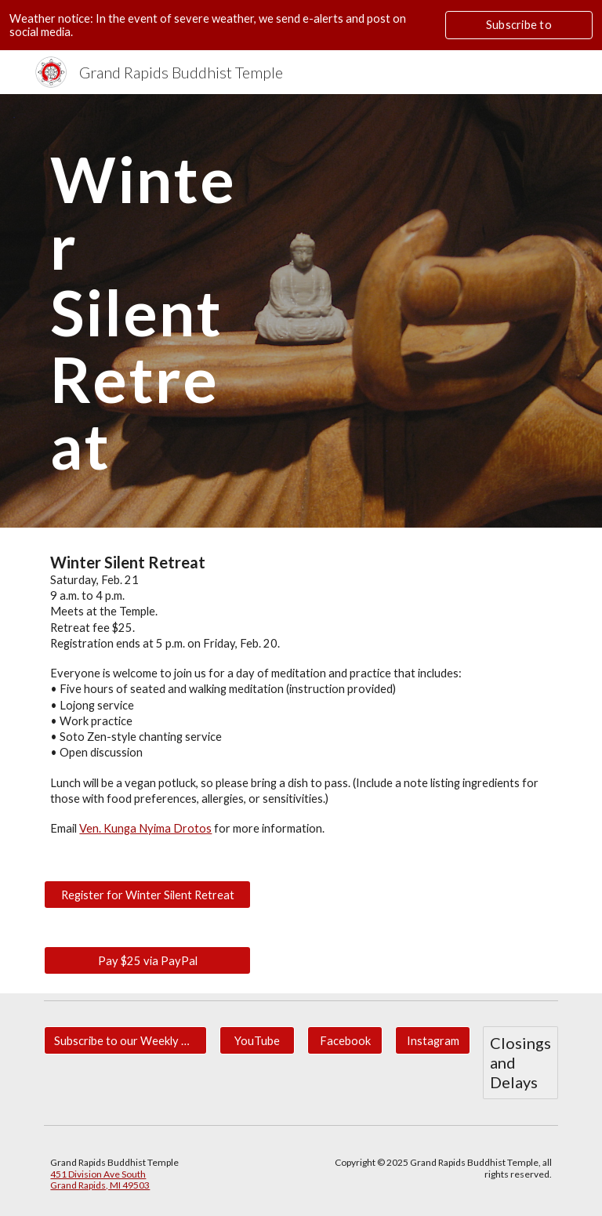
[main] (147, 311)
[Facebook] (344, 1040)
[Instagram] (432, 1040)
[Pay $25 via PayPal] (147, 960)
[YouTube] (256, 1040)
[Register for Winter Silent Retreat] (147, 895)
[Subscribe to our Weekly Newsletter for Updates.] (125, 1040)
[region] (301, 25)
